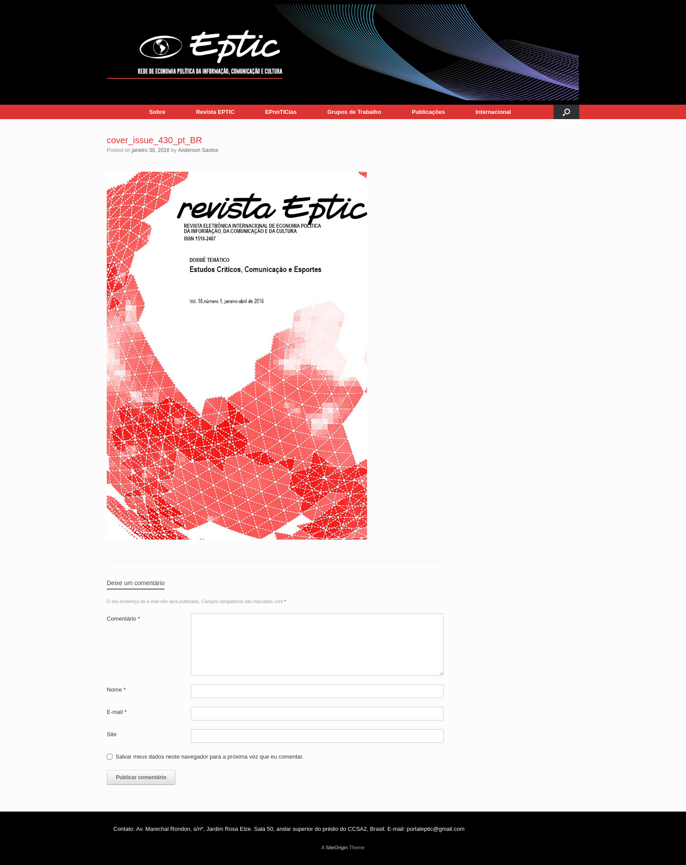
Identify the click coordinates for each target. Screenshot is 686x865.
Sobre (157, 112)
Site (111, 734)
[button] (566, 112)
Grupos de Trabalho (354, 112)
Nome (116, 689)
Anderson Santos (198, 150)
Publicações (428, 112)
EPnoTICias (281, 112)
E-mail (117, 712)
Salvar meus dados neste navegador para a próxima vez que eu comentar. (210, 756)
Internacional (493, 112)
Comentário (123, 618)
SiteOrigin (337, 847)
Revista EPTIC (215, 112)
